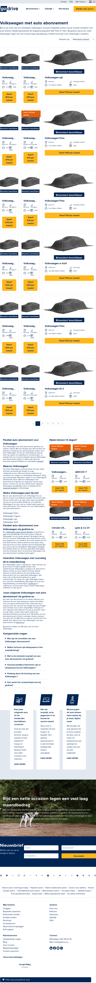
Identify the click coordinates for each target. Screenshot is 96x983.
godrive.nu (20, 622)
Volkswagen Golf (10, 522)
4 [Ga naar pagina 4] (53, 423)
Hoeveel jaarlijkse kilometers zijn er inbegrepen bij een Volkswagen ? (23, 666)
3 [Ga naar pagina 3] (47, 423)
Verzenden (79, 856)
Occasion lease (68, 891)
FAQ (71, 2)
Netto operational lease (55, 894)
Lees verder (20, 764)
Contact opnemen (11, 951)
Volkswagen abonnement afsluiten (19, 532)
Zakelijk (48, 9)
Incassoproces (9, 923)
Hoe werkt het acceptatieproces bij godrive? (23, 683)
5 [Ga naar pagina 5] (58, 423)
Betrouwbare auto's (50, 891)
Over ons (53, 908)
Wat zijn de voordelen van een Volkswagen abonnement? (20, 640)
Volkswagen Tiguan (11, 516)
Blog (5, 942)
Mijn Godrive (81, 2)
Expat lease (37, 894)
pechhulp (32, 584)
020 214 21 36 (66, 939)
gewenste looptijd (10, 488)
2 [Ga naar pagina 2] (42, 423)
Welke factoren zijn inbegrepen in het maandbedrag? (24, 648)
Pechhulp (7, 920)
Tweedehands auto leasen (28, 891)
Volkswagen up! (10, 519)
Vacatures (54, 914)
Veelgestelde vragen (12, 939)
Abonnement (32, 9)
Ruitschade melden (11, 914)
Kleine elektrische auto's (56, 888)
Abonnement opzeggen (13, 926)
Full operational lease (20, 894)
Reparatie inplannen (12, 911)
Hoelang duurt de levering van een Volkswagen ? (22, 675)
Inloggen (7, 908)
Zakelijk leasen (84, 891)
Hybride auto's (36, 888)
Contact (63, 2)
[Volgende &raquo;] (63, 423)
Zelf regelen (8, 929)
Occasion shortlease (76, 894)
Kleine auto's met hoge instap (15, 888)
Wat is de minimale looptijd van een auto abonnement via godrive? (23, 657)
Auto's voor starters (77, 888)
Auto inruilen (8, 945)
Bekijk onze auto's (85, 9)
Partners (53, 911)
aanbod (40, 461)
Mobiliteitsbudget (10, 948)
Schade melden (10, 917)
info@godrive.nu (61, 942)
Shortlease (64, 9)
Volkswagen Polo (10, 513)
